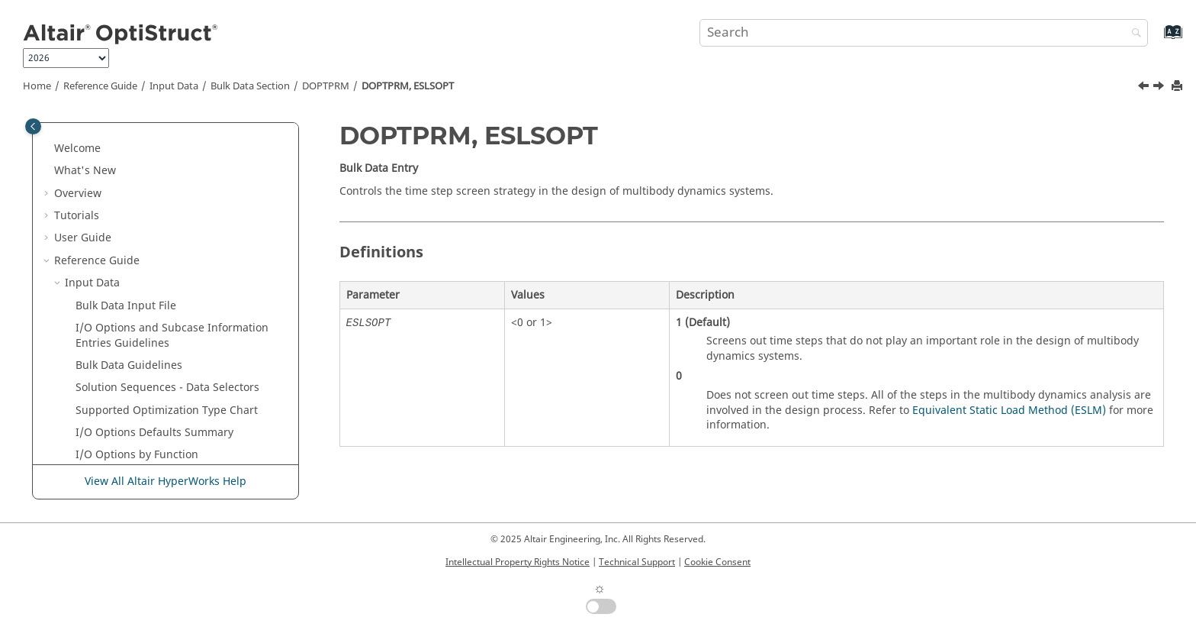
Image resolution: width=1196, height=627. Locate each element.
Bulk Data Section (250, 86)
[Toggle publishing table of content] (33, 126)
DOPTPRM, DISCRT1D (151, 257)
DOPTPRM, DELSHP (145, 145)
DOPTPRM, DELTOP (145, 190)
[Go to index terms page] (1157, 39)
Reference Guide (100, 86)
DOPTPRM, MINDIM (147, 459)
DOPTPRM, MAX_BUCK (153, 414)
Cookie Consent (717, 562)
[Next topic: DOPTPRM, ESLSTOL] (1160, 88)
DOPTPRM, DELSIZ (143, 167)
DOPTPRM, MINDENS (150, 436)
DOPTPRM (325, 86)
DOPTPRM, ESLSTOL (147, 324)
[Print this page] (1178, 86)
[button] (91, 123)
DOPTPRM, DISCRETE (150, 234)
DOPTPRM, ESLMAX (146, 279)
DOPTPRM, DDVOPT (146, 123)
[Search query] (923, 33)
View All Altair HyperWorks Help (165, 481)
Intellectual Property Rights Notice (517, 562)
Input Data (174, 86)
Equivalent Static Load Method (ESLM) (1009, 410)
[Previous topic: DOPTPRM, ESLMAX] (1145, 88)
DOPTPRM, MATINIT (148, 391)
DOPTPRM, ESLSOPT (408, 86)
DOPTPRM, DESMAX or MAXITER (178, 212)
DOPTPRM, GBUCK (143, 346)
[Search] (1132, 34)
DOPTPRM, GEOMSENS (155, 369)
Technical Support (637, 562)
